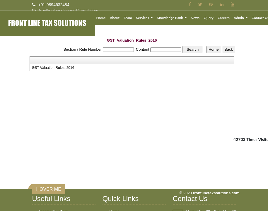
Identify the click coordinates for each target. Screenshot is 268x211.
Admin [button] (239, 18)
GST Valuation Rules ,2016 (53, 68)
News (195, 18)
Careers (224, 18)
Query (208, 18)
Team (128, 18)
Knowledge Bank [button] (170, 18)
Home (100, 18)
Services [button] (143, 18)
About (115, 18)
